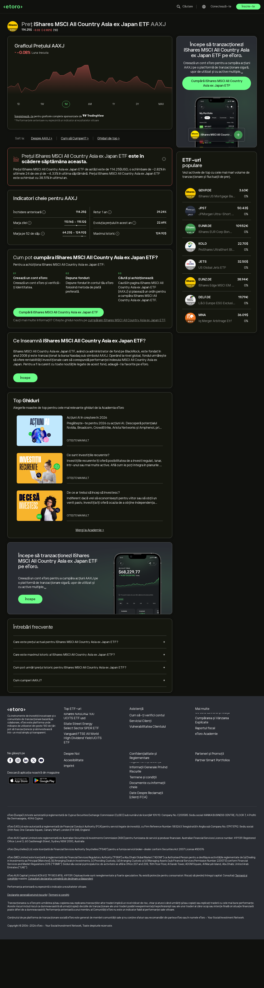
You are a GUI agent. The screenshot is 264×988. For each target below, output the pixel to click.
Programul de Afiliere (209, 791)
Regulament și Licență (145, 810)
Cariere (69, 797)
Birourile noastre (75, 803)
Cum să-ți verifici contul (146, 740)
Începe (25, 378)
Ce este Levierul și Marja (212, 737)
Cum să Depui (139, 722)
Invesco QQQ (73, 722)
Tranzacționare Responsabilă (205, 729)
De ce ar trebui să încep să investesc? (93, 492)
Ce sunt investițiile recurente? (88, 455)
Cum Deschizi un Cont (145, 734)
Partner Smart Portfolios (212, 809)
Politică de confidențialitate (141, 802)
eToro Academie (206, 758)
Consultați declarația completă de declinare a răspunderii (60, 927)
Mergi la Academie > (90, 530)
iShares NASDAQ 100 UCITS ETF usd (79, 740)
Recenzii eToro (74, 791)
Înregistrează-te (24, 116)
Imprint (69, 814)
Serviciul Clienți (140, 745)
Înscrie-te (248, 6)
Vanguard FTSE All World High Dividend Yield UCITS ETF (83, 762)
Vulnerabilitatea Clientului (147, 751)
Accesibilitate (73, 809)
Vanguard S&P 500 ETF (80, 717)
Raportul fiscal (205, 752)
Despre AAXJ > (41, 138)
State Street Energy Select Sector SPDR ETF (81, 750)
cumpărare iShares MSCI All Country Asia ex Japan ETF (126, 320)
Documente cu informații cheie (147, 833)
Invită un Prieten (206, 786)
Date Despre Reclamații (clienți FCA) (146, 844)
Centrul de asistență (143, 717)
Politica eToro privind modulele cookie (143, 792)
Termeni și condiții (59, 943)
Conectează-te (221, 6)
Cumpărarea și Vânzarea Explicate (212, 745)
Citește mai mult (78, 440)
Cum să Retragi (140, 728)
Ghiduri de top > (108, 138)
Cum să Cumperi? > (75, 138)
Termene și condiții (143, 826)
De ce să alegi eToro (77, 786)
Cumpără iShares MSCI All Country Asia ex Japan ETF (216, 83)
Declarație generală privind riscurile (27, 943)
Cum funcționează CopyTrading (208, 719)
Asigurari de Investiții (210, 803)
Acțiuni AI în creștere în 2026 (87, 417)
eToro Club (202, 797)
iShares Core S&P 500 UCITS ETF (79, 730)
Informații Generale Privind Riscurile (148, 818)
